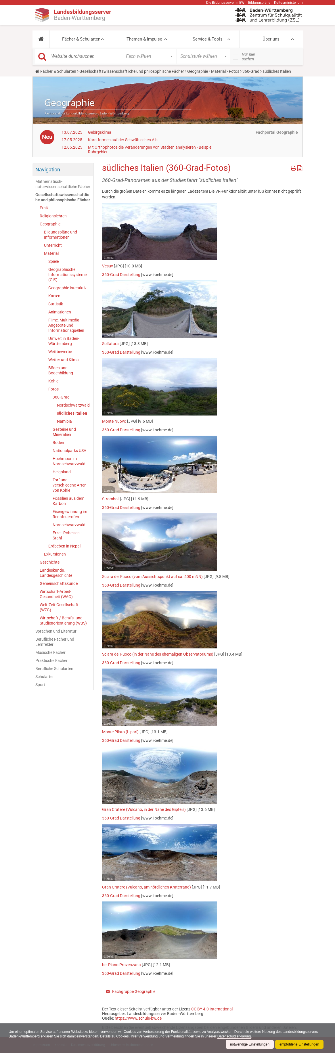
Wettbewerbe (60, 351)
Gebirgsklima (99, 132)
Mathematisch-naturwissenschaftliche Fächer (62, 184)
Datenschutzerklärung (234, 1036)
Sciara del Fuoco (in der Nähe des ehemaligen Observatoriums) (157, 654)
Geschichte (50, 562)
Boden (58, 442)
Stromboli (110, 499)
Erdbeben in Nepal (64, 546)
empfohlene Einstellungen (299, 1044)
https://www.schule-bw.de (138, 1018)
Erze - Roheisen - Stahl (67, 535)
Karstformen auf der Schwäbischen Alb (123, 139)
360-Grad (250, 71)
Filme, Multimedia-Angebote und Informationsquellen (66, 325)
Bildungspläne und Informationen (60, 235)
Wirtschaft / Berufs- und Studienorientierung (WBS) (63, 620)
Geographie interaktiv (67, 288)
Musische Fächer (50, 652)
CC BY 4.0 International (212, 1009)
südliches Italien (72, 413)
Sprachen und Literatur (55, 631)
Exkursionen (55, 554)
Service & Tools (208, 39)
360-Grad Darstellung (121, 274)
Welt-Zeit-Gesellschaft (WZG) (59, 607)
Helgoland (62, 472)
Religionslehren (53, 216)
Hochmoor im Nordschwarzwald (69, 461)
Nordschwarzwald (73, 405)
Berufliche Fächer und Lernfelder (54, 642)
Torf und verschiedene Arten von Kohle (70, 485)
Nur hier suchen (248, 56)
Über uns (271, 39)
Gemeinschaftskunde (59, 583)
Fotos (234, 71)
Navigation (47, 169)
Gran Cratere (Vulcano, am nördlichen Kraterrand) (146, 887)
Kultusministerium (288, 3)
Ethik (44, 208)
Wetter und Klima (63, 359)
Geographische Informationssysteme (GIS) (67, 274)
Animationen (59, 312)
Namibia (64, 421)
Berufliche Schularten (54, 668)
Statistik (55, 304)
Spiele (53, 261)
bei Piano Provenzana (121, 964)
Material (218, 71)
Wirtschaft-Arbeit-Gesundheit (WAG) (56, 594)
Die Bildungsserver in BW (225, 3)
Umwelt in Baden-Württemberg (63, 341)
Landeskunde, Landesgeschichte (56, 573)
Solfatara (110, 343)
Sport (40, 684)
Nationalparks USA (69, 450)
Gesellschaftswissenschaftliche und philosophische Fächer (131, 71)
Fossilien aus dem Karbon (68, 501)
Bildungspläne (259, 3)
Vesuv (107, 266)
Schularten (45, 676)
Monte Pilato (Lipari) (120, 732)
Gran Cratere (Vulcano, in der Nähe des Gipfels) (144, 809)
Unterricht (53, 245)
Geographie (197, 71)
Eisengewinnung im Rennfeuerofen (70, 514)
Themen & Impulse (144, 39)
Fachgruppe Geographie (133, 991)
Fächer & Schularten (81, 39)
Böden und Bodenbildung (60, 370)
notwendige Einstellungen (249, 1044)
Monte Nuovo (114, 421)
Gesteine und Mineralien (64, 432)
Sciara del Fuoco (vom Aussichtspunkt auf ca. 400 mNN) (152, 576)
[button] (41, 39)
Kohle (53, 381)
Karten (54, 296)
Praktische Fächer (51, 660)
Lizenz (109, 258)
